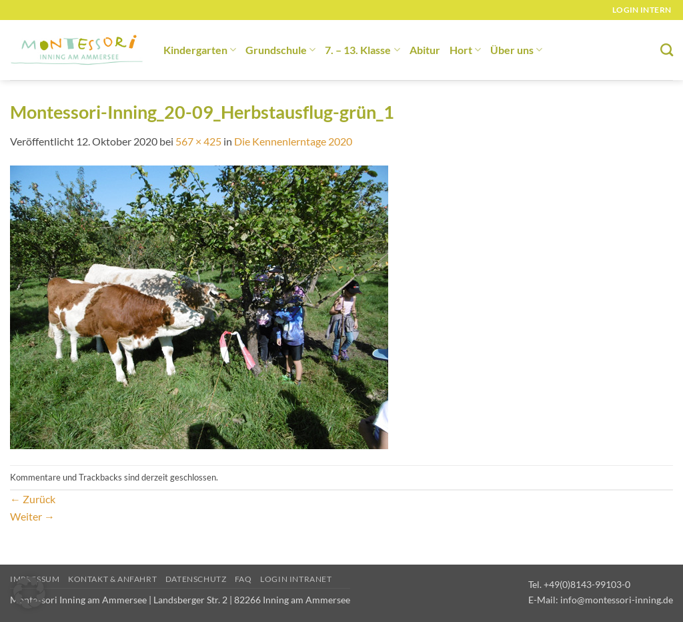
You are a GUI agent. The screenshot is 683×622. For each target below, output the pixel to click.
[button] (29, 592)
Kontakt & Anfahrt (112, 579)
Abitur (425, 49)
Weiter (32, 516)
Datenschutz (196, 579)
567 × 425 (198, 141)
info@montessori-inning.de (616, 599)
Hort (465, 49)
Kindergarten (199, 49)
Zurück (32, 499)
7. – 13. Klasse (362, 49)
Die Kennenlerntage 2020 (293, 141)
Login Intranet (296, 579)
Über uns (516, 49)
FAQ (243, 579)
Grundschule (280, 49)
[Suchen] (666, 49)
